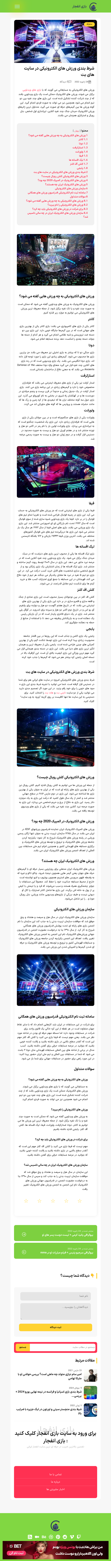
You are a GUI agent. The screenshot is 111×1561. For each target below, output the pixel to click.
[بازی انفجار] (93, 6)
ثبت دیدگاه (55, 1327)
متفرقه (89, 24)
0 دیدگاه (65, 82)
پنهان (76, 131)
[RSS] (30, 1537)
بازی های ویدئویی (32, 90)
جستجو (22, 1347)
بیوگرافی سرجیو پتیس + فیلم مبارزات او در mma (66, 1253)
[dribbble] (51, 1537)
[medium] (37, 1537)
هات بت (49, 693)
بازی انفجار (78, 7)
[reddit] (65, 1537)
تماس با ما (55, 1475)
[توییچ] (79, 1537)
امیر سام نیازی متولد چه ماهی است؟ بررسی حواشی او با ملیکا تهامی (50, 1376)
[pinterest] (58, 1537)
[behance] (44, 1537)
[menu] (17, 6)
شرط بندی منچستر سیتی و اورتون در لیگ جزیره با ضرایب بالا (49, 1411)
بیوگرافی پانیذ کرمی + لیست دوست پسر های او (67, 1235)
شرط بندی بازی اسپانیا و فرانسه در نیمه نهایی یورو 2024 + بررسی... (49, 1394)
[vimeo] (72, 1537)
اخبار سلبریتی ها (55, 1489)
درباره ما (55, 1482)
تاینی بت (61, 693)
